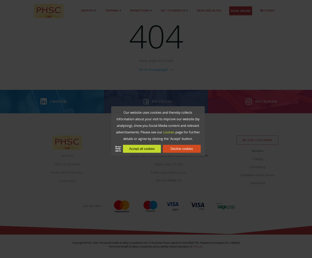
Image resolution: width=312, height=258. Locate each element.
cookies (169, 132)
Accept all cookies (142, 148)
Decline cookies (182, 148)
